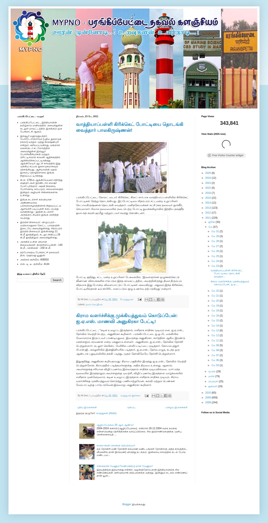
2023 (208, 182)
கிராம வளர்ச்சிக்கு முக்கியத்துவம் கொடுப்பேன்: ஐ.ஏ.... (230, 283)
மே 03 (215, 365)
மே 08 (215, 350)
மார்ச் (211, 376)
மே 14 (215, 325)
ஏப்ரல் (212, 371)
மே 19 (215, 305)
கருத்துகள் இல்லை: (130, 395)
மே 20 (215, 300)
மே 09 (215, 345)
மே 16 (215, 315)
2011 (208, 217)
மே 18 (215, 310)
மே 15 (215, 320)
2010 (208, 392)
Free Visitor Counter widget (225, 155)
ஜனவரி (213, 386)
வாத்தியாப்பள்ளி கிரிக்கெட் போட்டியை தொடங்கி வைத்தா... (227, 273)
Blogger (126, 504)
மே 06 (215, 360)
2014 (208, 202)
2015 (208, 197)
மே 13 (215, 330)
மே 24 (215, 261)
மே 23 (215, 265)
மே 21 (215, 295)
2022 (208, 187)
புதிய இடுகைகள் (87, 407)
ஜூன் (212, 222)
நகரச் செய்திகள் (94, 304)
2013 (208, 207)
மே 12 (215, 335)
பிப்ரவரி (213, 381)
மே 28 (215, 241)
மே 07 (215, 355)
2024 (208, 177)
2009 (208, 397)
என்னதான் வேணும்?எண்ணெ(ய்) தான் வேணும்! (125, 466)
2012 (208, 212)
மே (210, 226)
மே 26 (215, 251)
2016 (208, 192)
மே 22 (215, 290)
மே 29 (215, 236)
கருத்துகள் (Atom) (106, 413)
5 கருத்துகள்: (127, 299)
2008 (208, 402)
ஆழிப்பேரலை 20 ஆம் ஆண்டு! (115, 424)
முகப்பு (131, 407)
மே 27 (215, 246)
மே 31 (215, 231)
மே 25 (215, 256)
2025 (208, 173)
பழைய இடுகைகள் (176, 407)
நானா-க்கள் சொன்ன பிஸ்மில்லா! (116, 445)
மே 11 (215, 340)
